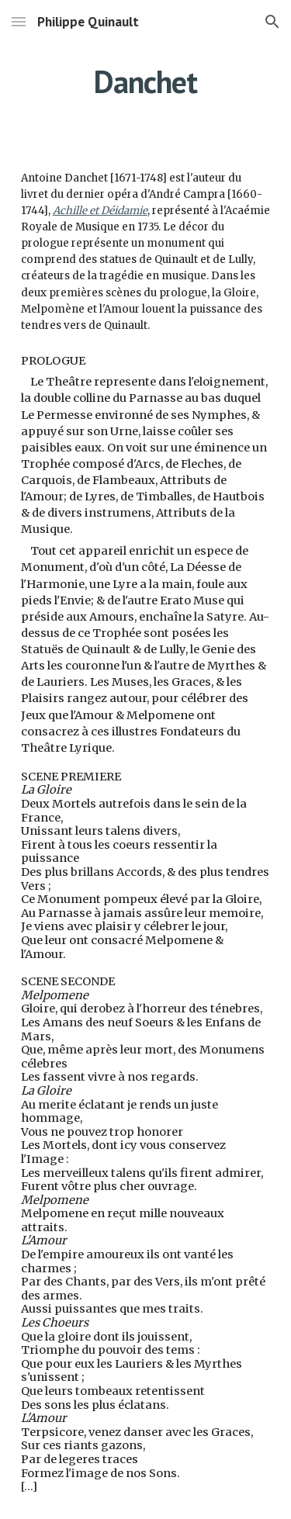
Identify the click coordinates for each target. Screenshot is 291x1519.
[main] (146, 81)
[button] (18, 21)
